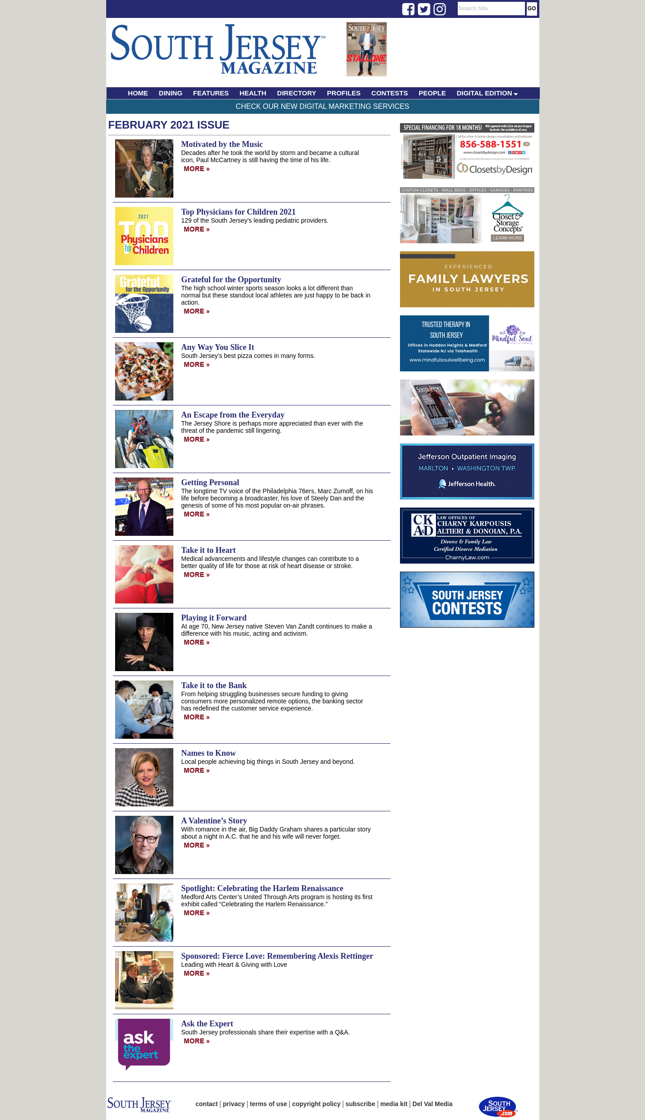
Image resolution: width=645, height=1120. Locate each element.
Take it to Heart (208, 550)
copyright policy (316, 1103)
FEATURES (211, 93)
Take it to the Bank (214, 685)
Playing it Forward (214, 617)
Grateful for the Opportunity (231, 279)
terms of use (268, 1103)
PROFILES (344, 93)
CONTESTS (389, 93)
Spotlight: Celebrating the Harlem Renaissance (262, 888)
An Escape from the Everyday (233, 414)
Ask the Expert (207, 1023)
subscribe (360, 1103)
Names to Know (208, 753)
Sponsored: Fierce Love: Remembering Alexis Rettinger (277, 956)
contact (207, 1103)
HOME (138, 93)
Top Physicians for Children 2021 (238, 211)
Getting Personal (210, 482)
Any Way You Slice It (217, 347)
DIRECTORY (297, 93)
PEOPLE (432, 93)
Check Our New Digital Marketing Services (322, 106)
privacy (234, 1103)
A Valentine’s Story (214, 820)
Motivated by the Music (222, 144)
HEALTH (253, 93)
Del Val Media (432, 1103)
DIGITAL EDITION (487, 93)
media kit (394, 1103)
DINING (171, 93)
